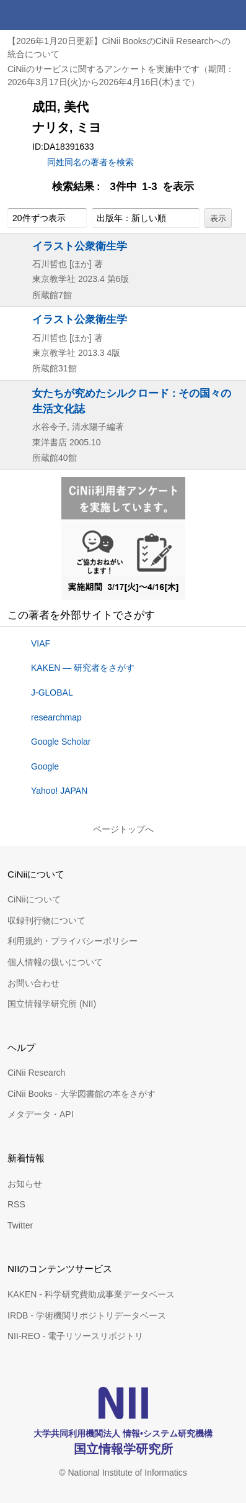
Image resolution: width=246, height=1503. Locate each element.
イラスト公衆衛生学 (79, 246)
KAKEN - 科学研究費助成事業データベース (91, 1294)
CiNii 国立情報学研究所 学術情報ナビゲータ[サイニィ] (54, 15)
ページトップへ (123, 829)
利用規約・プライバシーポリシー (72, 941)
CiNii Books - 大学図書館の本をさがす (81, 1094)
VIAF (40, 643)
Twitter (20, 1225)
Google (45, 766)
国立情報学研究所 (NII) (51, 1004)
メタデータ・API (40, 1114)
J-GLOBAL (52, 692)
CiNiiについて (34, 899)
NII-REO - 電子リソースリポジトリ (75, 1336)
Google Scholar (61, 742)
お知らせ (24, 1184)
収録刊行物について (46, 920)
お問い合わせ (33, 983)
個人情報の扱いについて (55, 962)
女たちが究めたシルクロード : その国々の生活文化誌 (131, 401)
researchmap (56, 717)
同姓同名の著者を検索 (90, 162)
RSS (16, 1204)
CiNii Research (36, 1073)
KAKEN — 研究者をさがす (82, 668)
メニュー (231, 15)
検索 (201, 15)
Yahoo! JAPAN (59, 791)
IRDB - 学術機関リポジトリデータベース (86, 1315)
